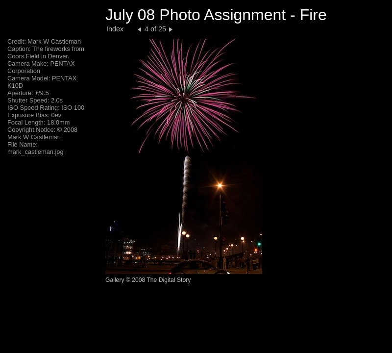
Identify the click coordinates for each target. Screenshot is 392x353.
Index (114, 29)
